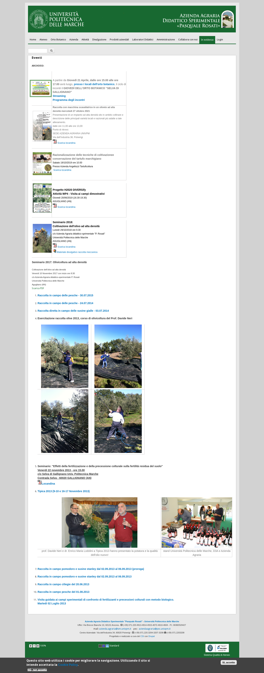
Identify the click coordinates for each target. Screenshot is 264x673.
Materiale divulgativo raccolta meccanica (75, 252)
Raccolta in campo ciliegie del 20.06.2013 (63, 584)
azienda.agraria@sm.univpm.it (115, 629)
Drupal (151, 636)
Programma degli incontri (69, 99)
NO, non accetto (37, 671)
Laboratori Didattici (142, 39)
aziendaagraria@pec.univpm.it (155, 629)
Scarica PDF (38, 288)
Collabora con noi (188, 39)
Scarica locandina (67, 143)
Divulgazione (99, 39)
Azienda (73, 39)
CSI (142, 636)
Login (220, 39)
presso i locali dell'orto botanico (94, 84)
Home (33, 39)
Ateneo (43, 39)
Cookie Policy (68, 666)
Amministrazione (166, 39)
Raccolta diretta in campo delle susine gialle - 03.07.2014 (73, 310)
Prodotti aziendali (119, 39)
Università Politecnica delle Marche (161, 621)
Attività (85, 39)
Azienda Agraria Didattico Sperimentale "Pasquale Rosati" (114, 621)
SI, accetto (228, 664)
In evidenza (207, 39)
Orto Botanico (58, 39)
